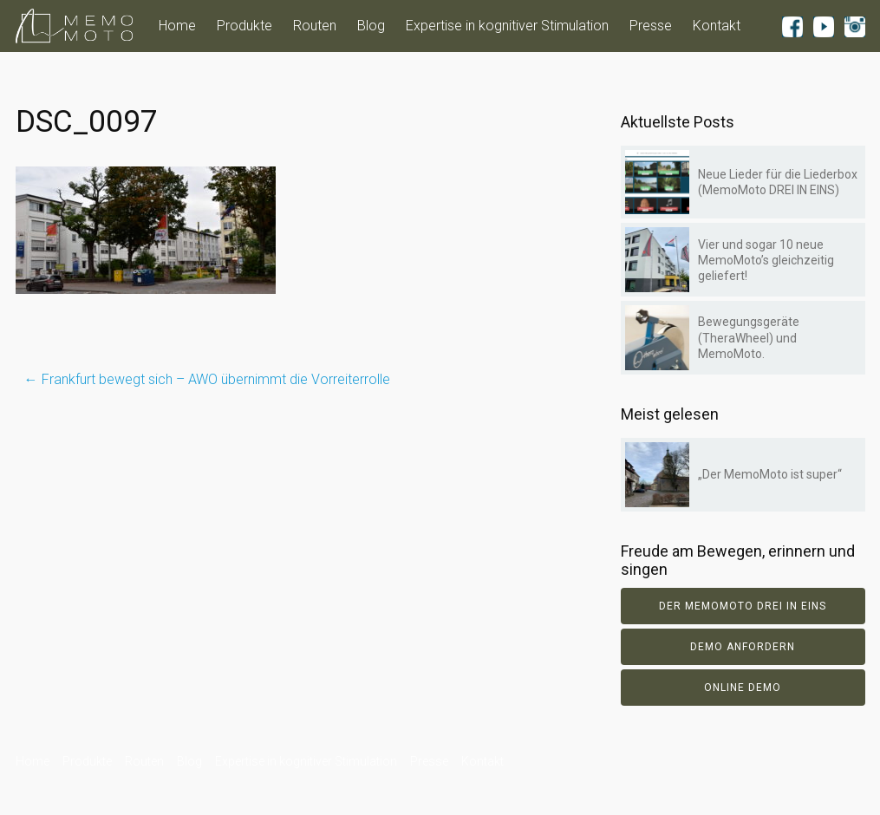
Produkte (244, 25)
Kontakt (716, 25)
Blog (371, 25)
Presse (650, 25)
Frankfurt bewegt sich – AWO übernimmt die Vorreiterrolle (207, 379)
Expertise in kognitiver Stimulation (507, 25)
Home (177, 25)
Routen (314, 25)
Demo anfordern (742, 647)
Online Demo (742, 687)
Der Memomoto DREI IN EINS (742, 606)
